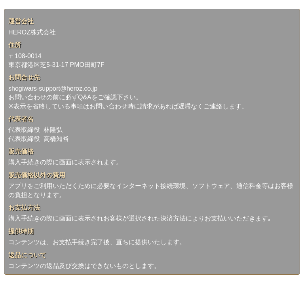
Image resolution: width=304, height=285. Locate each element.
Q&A (84, 97)
